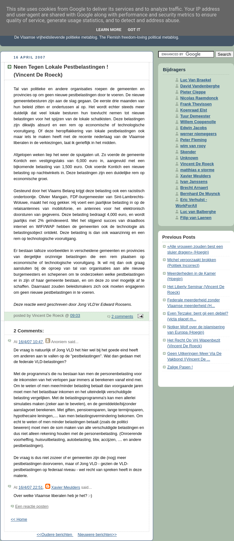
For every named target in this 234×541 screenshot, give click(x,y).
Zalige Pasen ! (180, 367)
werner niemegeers (198, 134)
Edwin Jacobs (193, 128)
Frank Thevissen (196, 104)
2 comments (122, 316)
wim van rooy (193, 146)
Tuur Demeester (195, 116)
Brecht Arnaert (194, 188)
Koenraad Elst (193, 110)
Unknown (189, 158)
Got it (134, 29)
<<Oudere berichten (55, 534)
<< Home (19, 519)
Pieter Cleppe (193, 92)
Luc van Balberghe (198, 212)
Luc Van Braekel (195, 80)
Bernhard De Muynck (200, 194)
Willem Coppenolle (198, 122)
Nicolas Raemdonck (199, 98)
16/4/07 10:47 (30, 342)
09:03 (75, 315)
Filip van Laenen (196, 218)
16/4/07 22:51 (30, 487)
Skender (188, 152)
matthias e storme (197, 170)
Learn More (108, 29)
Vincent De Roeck (197, 164)
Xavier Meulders (65, 487)
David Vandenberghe (200, 86)
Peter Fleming (193, 140)
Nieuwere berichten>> (97, 534)
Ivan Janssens (193, 181)
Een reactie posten (31, 506)
